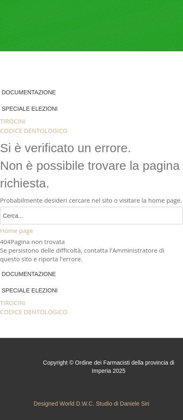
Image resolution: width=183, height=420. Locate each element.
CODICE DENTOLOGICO (33, 130)
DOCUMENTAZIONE (29, 92)
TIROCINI (13, 121)
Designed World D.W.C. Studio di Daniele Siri (91, 403)
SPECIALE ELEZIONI (30, 108)
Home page (16, 230)
